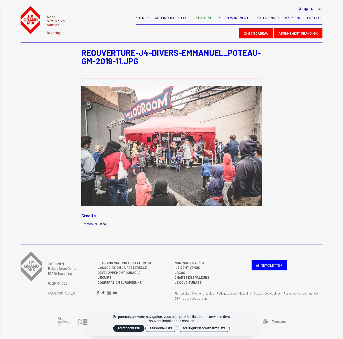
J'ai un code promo (195, 298)
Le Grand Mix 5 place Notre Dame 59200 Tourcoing (62, 268)
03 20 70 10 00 (57, 283)
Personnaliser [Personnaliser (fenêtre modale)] (161, 328)
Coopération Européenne (120, 282)
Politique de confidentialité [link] (203, 328)
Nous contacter (61, 293)
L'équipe (104, 277)
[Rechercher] (300, 9)
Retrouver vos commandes (301, 293)
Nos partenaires (189, 263)
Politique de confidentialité (234, 293)
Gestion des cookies (267, 293)
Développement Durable (119, 273)
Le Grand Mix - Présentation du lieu (128, 263)
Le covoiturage (188, 282)
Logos (180, 273)
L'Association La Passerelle (122, 268)
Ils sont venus (187, 268)
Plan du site (182, 293)
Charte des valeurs (192, 277)
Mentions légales (203, 293)
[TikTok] (103, 293)
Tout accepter (129, 328)
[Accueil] (43, 20)
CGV (177, 298)
